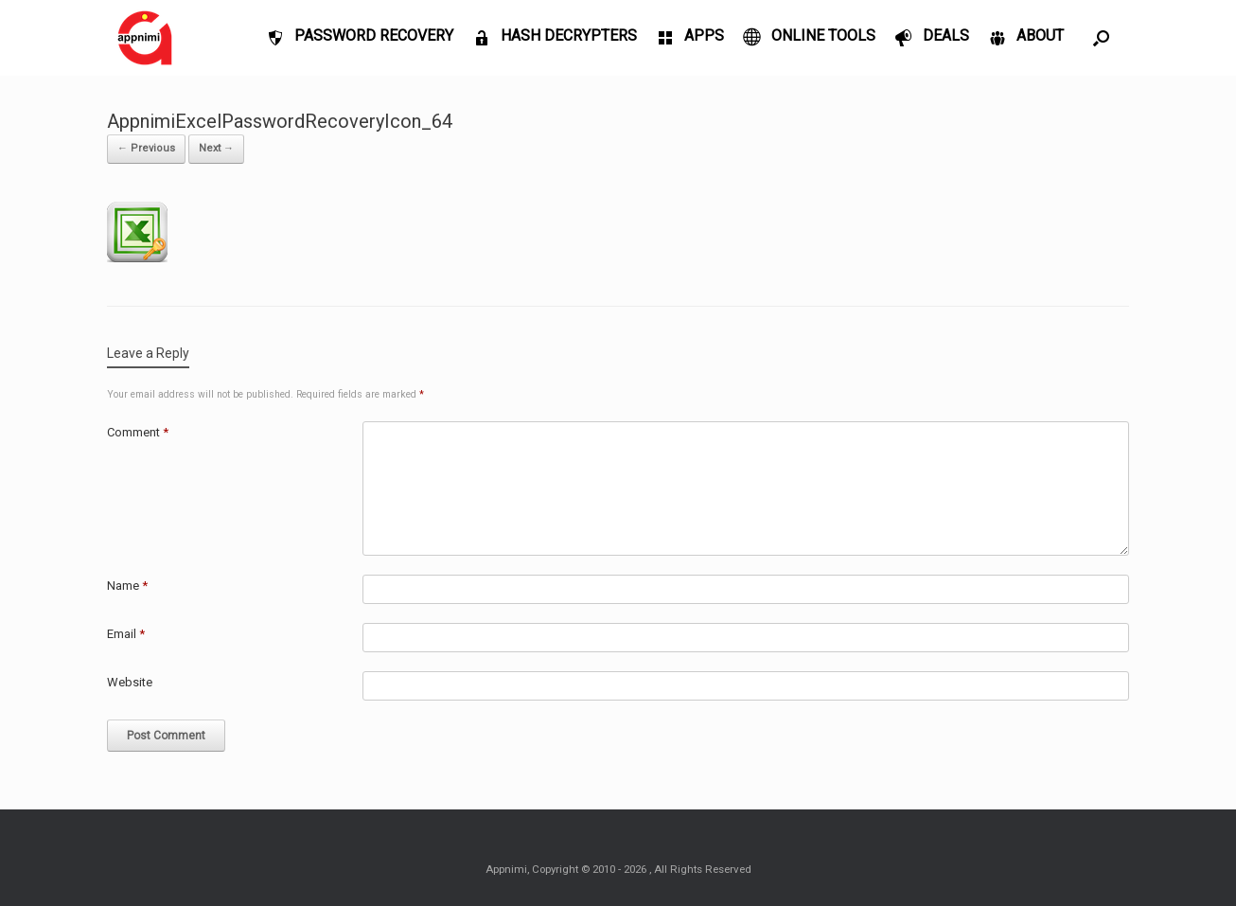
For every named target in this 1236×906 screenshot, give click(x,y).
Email (126, 634)
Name (127, 585)
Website (129, 682)
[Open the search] (1101, 38)
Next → (216, 148)
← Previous (146, 148)
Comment (137, 432)
